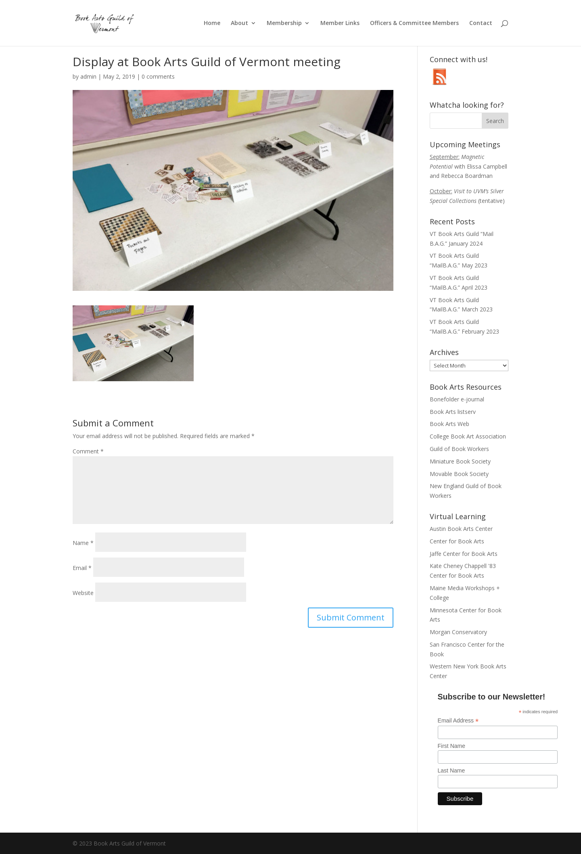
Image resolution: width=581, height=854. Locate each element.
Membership (284, 23)
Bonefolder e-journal (457, 399)
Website (83, 593)
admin (88, 76)
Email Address (458, 721)
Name (83, 543)
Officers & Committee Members (414, 23)
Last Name (451, 770)
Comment (88, 451)
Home (212, 23)
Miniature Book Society (460, 461)
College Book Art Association (468, 436)
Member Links (339, 23)
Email (82, 568)
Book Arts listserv (453, 412)
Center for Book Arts (457, 541)
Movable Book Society (459, 474)
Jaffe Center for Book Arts (463, 554)
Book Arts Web (449, 424)
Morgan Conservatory (458, 632)
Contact (480, 23)
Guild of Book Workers (459, 449)
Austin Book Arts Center (461, 528)
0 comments (158, 76)
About (239, 23)
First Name (451, 746)
